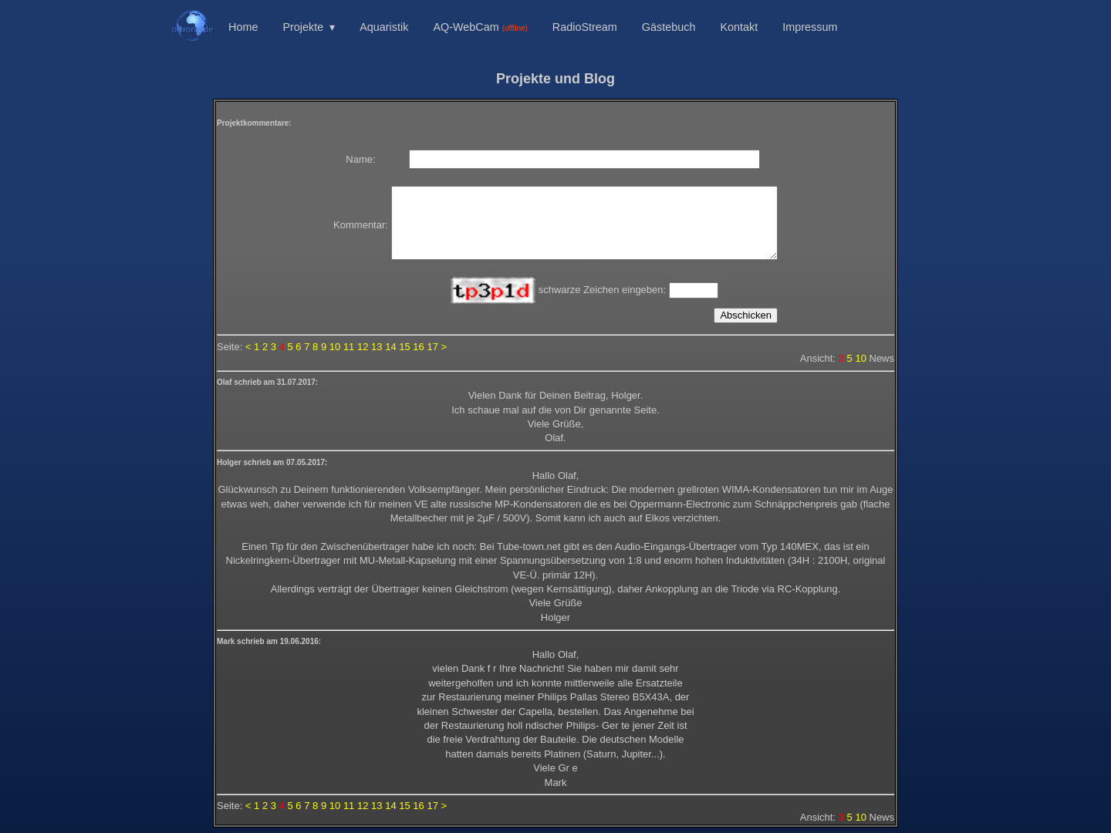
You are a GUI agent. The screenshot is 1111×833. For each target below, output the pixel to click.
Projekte (302, 27)
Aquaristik (384, 27)
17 (432, 346)
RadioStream (584, 27)
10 (334, 346)
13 (376, 346)
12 (362, 346)
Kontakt (739, 27)
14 (390, 346)
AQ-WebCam (480, 27)
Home (243, 27)
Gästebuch (669, 27)
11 (348, 346)
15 (404, 346)
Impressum (809, 27)
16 (418, 346)
